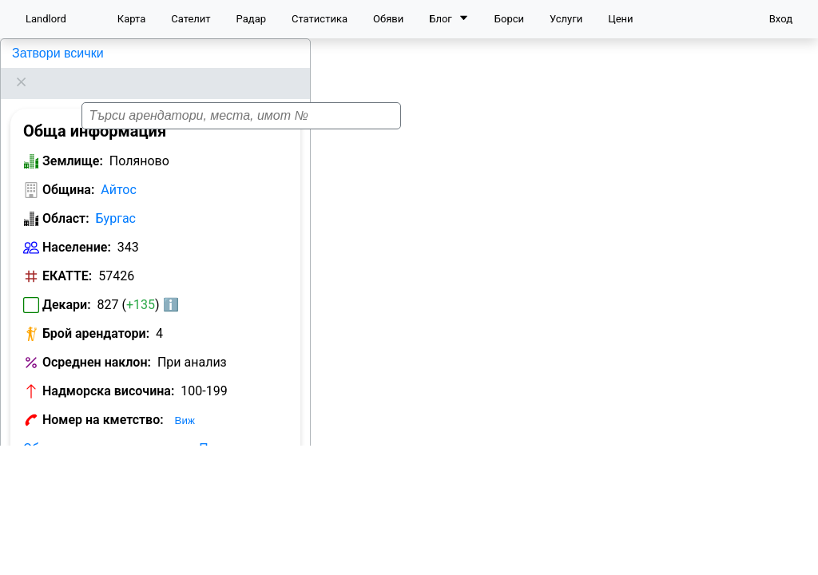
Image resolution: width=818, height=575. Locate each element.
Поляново (39, 53)
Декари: (66, 284)
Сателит (190, 19)
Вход (780, 19)
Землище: (72, 141)
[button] (565, 309)
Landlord (46, 19)
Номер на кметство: (103, 399)
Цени (620, 19)
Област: (65, 198)
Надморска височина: (108, 371)
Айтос (119, 169)
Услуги (566, 19)
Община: (68, 169)
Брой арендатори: (95, 313)
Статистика (319, 19)
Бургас (116, 198)
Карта (131, 19)
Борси (509, 19)
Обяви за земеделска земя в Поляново (141, 428)
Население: (76, 227)
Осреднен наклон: (96, 342)
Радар (251, 19)
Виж (185, 400)
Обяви (388, 19)
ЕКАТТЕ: (67, 256)
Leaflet (795, 555)
